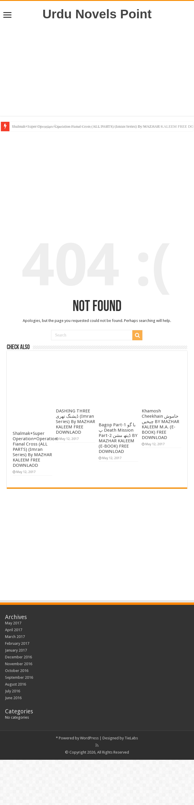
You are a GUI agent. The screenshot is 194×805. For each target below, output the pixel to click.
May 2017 (13, 623)
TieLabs (131, 738)
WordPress (89, 738)
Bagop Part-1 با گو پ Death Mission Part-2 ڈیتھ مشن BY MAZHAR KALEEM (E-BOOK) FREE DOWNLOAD (118, 438)
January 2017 (16, 650)
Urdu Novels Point (97, 14)
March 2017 (15, 636)
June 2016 (13, 698)
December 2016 (18, 657)
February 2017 (17, 643)
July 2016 (12, 691)
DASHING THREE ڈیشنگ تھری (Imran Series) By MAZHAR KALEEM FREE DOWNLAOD (75, 421)
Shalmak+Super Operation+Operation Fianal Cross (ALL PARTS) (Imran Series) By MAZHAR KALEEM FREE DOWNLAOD (35, 449)
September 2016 (19, 677)
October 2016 (16, 670)
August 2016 (15, 684)
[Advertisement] (97, 68)
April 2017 (13, 630)
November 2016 (18, 664)
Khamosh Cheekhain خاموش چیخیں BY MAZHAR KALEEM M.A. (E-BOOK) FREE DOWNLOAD (160, 424)
